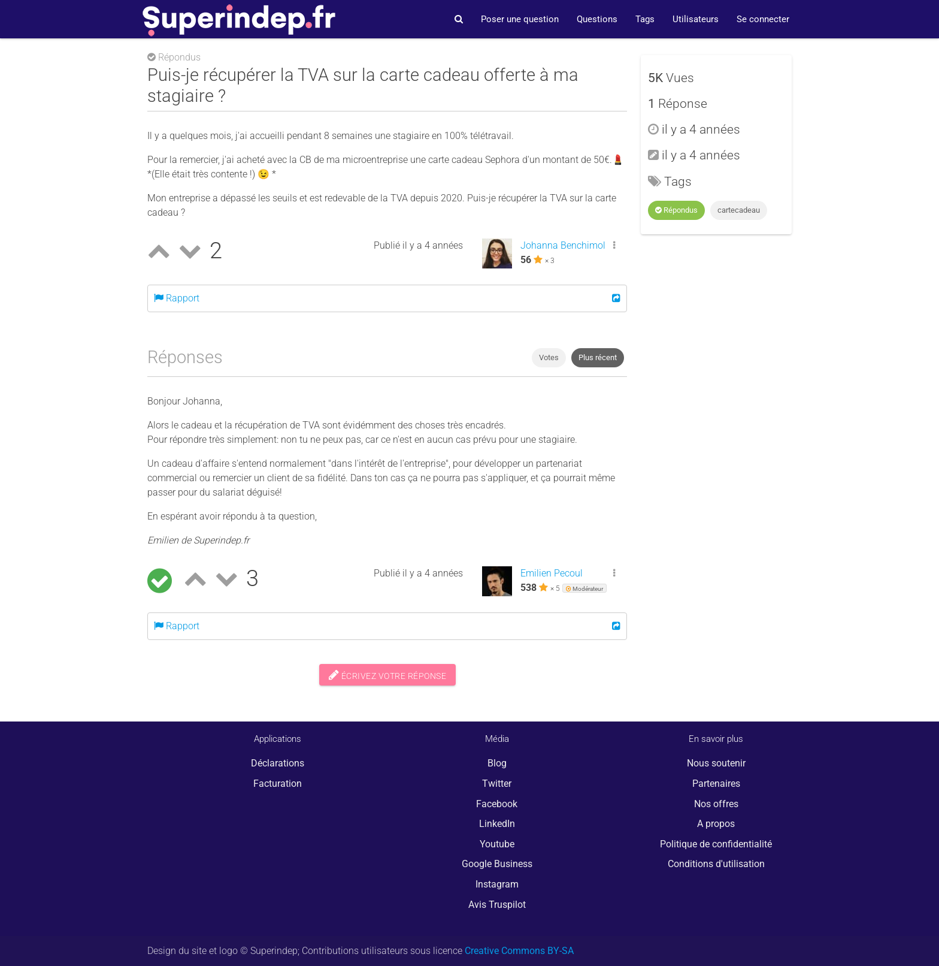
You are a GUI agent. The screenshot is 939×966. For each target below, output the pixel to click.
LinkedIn (497, 823)
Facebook (496, 804)
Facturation (277, 783)
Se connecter (763, 19)
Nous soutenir (716, 763)
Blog (497, 763)
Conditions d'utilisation (716, 864)
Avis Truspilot (497, 904)
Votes (549, 357)
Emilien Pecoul (551, 573)
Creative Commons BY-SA (519, 950)
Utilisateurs (696, 19)
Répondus (676, 210)
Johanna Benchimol (562, 245)
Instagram (497, 884)
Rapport (176, 298)
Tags (645, 19)
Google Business (497, 864)
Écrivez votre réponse (388, 675)
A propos (716, 823)
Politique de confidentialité (716, 844)
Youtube (497, 844)
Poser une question (520, 19)
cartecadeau (738, 210)
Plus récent (597, 357)
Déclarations (277, 763)
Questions (597, 19)
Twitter (496, 783)
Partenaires (716, 783)
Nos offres (716, 804)
